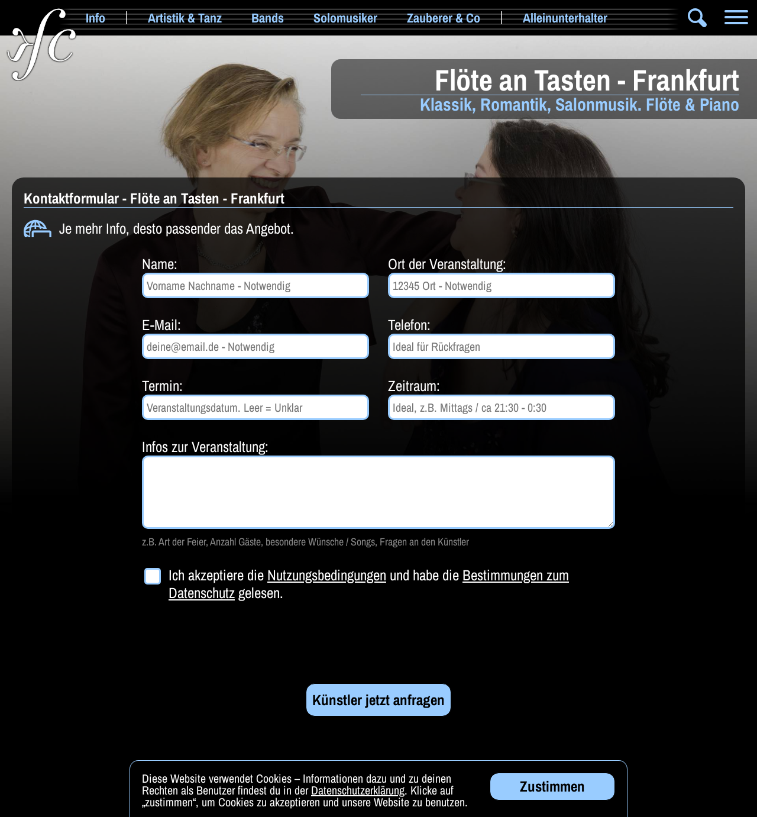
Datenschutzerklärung (358, 797)
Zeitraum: (414, 386)
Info (95, 18)
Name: (159, 264)
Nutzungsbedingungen (326, 575)
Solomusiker (345, 18)
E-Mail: (161, 325)
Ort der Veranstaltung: (447, 264)
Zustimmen (552, 793)
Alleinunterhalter (565, 18)
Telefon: (409, 325)
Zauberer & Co (443, 18)
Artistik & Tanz (185, 18)
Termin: (162, 386)
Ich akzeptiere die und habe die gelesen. (369, 584)
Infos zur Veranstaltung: (205, 447)
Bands (267, 18)
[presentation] (232, 642)
